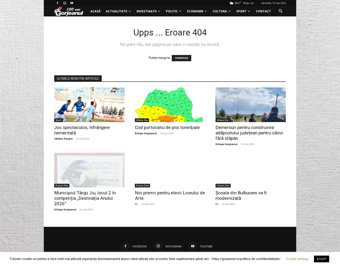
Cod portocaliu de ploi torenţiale (167, 127)
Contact (263, 11)
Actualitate (118, 11)
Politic (173, 11)
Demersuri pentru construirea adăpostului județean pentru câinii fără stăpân (249, 133)
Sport (243, 11)
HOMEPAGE (181, 58)
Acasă (95, 11)
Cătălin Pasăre (63, 138)
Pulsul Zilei (62, 185)
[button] (280, 12)
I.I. (136, 204)
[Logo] (71, 11)
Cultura (221, 11)
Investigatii (148, 11)
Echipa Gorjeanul (146, 133)
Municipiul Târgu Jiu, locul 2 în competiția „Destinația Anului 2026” (85, 198)
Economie (197, 11)
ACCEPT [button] (322, 259)
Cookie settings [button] (297, 259)
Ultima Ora (142, 120)
